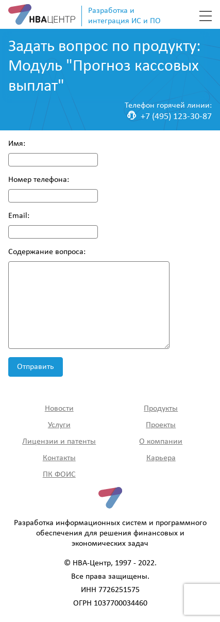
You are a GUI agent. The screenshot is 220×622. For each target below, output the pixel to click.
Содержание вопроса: (47, 252)
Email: (18, 216)
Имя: (16, 144)
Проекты (161, 425)
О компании (160, 442)
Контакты (59, 458)
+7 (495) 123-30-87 (169, 116)
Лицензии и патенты (59, 442)
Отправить (35, 367)
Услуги (59, 425)
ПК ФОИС (59, 474)
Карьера (161, 458)
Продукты (161, 409)
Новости (59, 409)
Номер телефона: (38, 180)
